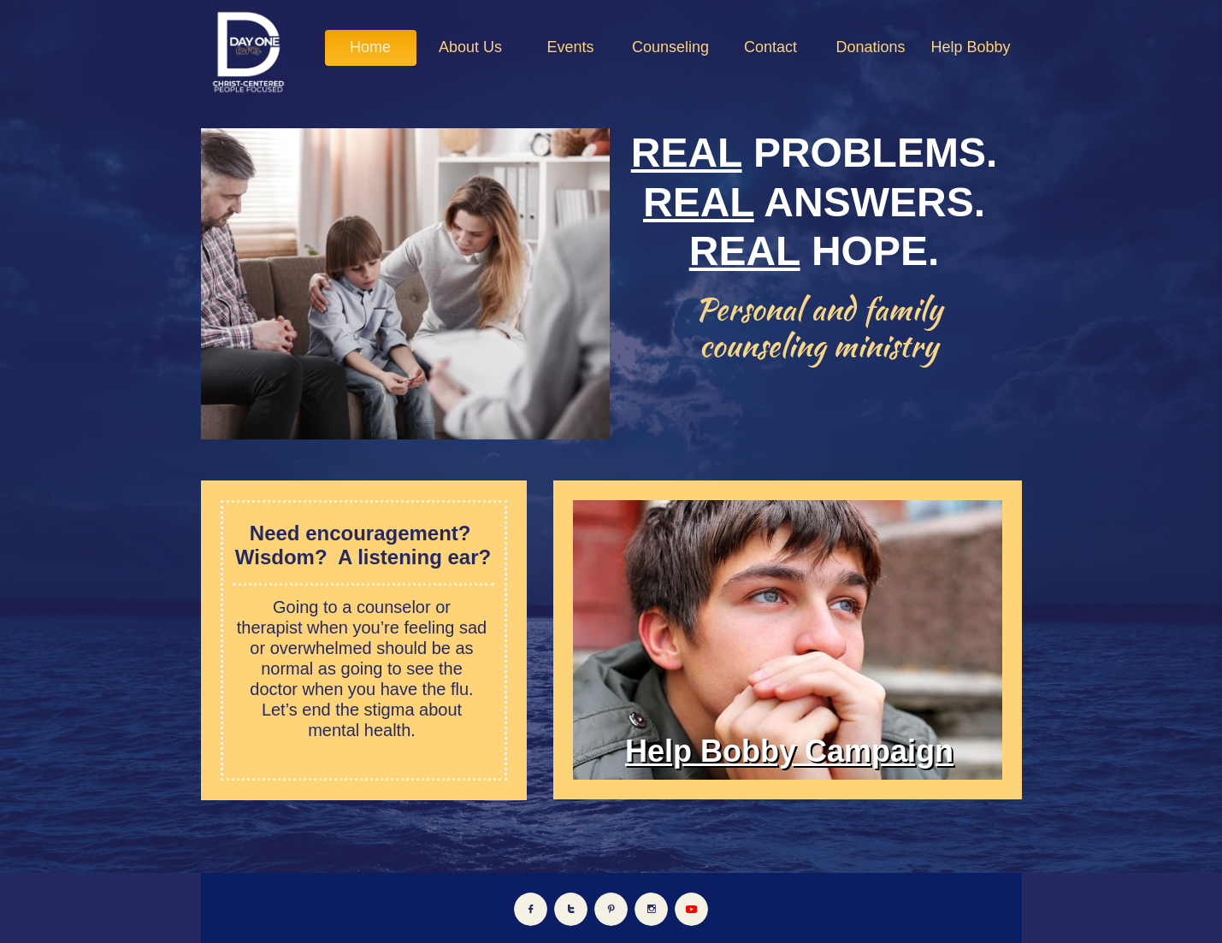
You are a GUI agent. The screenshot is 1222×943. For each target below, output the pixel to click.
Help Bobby (710, 751)
